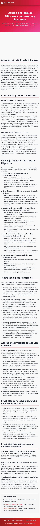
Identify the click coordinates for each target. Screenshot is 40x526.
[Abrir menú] (37, 2)
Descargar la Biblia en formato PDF (13, 504)
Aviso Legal (7, 520)
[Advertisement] (20, 43)
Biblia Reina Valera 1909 (10, 508)
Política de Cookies (31, 520)
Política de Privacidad (18, 520)
